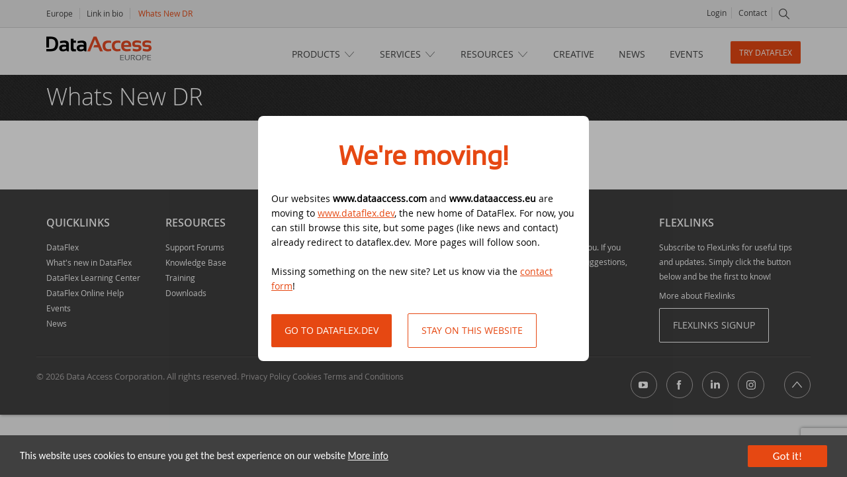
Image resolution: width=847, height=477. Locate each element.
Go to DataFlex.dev (332, 330)
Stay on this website (472, 330)
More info (368, 456)
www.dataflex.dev (356, 213)
